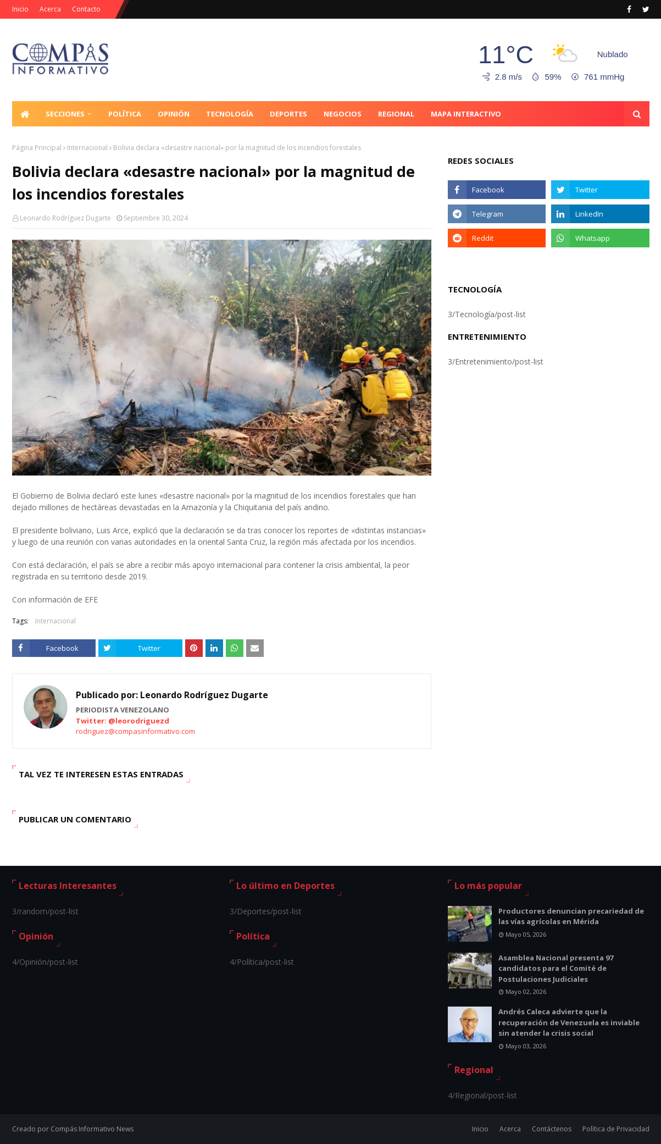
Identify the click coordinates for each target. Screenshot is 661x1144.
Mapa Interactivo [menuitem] (466, 114)
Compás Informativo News (92, 1129)
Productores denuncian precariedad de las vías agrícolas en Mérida (571, 916)
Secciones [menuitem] (65, 114)
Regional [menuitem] (396, 114)
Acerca (50, 9)
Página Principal (37, 147)
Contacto (86, 9)
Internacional (87, 147)
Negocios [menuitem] (343, 114)
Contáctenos (551, 1129)
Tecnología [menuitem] (229, 114)
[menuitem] (24, 113)
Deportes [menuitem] (288, 114)
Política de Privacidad (615, 1129)
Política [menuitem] (124, 114)
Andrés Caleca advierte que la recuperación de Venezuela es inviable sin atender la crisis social (569, 1022)
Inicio (20, 9)
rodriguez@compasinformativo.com (135, 731)
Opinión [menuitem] (174, 114)
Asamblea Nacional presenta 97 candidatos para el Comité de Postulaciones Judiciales (555, 968)
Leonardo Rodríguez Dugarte (65, 218)
